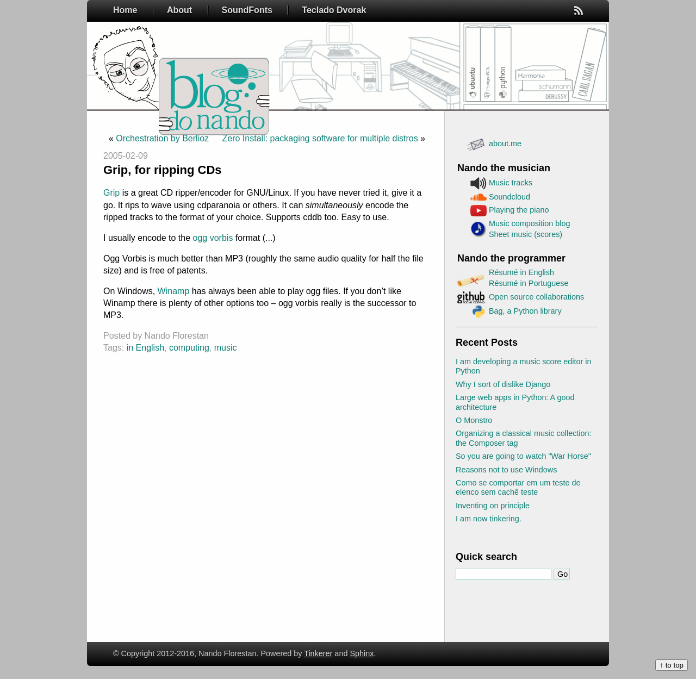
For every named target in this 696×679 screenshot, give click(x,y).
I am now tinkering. (488, 518)
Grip (111, 192)
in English (145, 347)
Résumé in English (521, 272)
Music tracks (510, 182)
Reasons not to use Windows (506, 469)
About (179, 10)
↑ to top (671, 665)
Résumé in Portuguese (528, 283)
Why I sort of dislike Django (503, 384)
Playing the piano (519, 209)
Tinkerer (318, 653)
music (225, 347)
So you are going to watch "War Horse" (523, 456)
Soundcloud (509, 196)
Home (125, 10)
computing (189, 347)
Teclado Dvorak (334, 10)
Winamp (174, 291)
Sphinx (362, 653)
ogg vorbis (213, 237)
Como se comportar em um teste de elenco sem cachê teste (518, 487)
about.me (505, 143)
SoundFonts (247, 10)
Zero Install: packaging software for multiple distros (320, 138)
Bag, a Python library (525, 311)
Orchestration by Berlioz (162, 138)
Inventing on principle (493, 505)
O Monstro (474, 420)
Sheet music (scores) (525, 234)
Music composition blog (529, 223)
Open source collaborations (536, 296)
